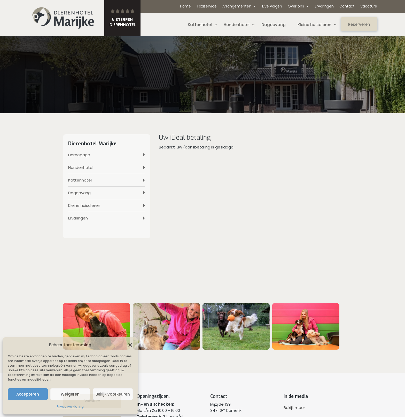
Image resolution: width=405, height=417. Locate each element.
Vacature (368, 6)
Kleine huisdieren (314, 24)
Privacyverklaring (70, 406)
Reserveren (359, 24)
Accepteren (27, 394)
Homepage (79, 155)
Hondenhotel (237, 24)
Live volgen (272, 6)
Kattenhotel (200, 24)
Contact (347, 6)
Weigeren (70, 394)
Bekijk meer (294, 407)
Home (185, 6)
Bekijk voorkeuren (113, 394)
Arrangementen (236, 6)
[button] (130, 345)
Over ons (296, 6)
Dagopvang (273, 24)
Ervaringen (324, 6)
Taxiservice (207, 6)
